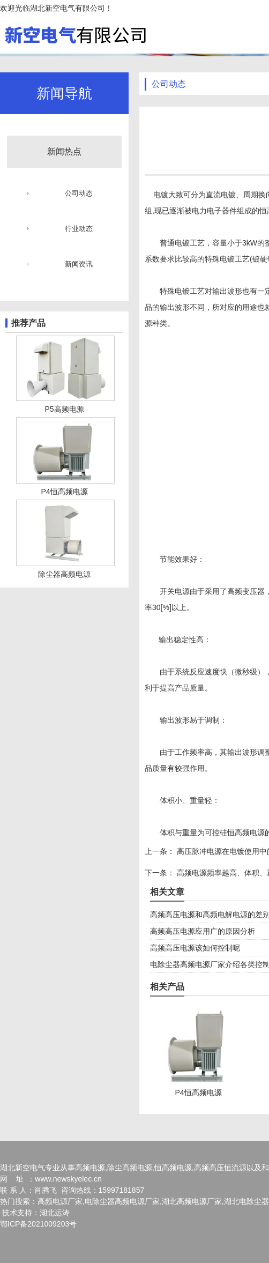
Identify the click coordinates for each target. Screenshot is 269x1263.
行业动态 (79, 229)
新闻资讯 (79, 264)
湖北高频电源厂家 (192, 1201)
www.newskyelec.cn (68, 1179)
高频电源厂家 (60, 1201)
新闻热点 (64, 151)
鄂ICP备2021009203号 (38, 1224)
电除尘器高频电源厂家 (122, 1201)
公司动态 (79, 193)
